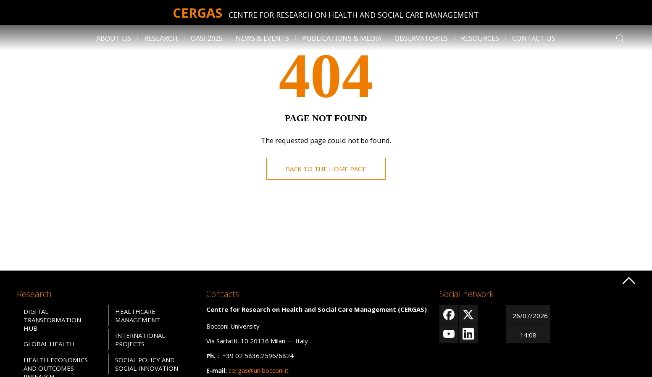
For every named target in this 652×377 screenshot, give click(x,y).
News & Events (262, 38)
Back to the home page (326, 169)
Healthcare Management (137, 315)
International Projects (140, 339)
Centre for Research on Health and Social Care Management (354, 15)
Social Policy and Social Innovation (146, 364)
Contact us (533, 38)
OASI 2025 (207, 38)
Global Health (49, 344)
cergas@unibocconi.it (259, 370)
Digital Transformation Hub (53, 319)
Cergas (197, 12)
